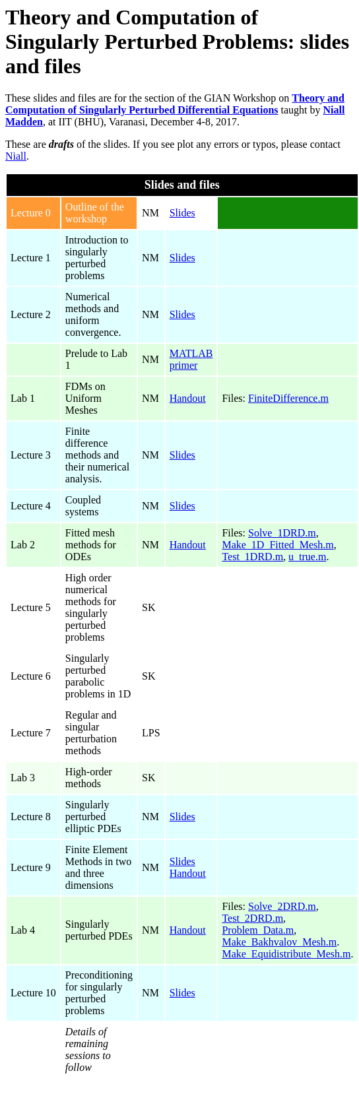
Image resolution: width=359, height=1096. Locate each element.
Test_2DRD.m (252, 918)
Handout (188, 398)
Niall (15, 156)
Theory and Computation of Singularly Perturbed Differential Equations (174, 103)
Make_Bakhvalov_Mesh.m (279, 942)
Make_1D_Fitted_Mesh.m (277, 544)
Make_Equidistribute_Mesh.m (286, 953)
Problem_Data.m (258, 930)
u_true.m (307, 556)
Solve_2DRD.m (282, 906)
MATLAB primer (191, 359)
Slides (182, 212)
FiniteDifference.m (288, 398)
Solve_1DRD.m (282, 532)
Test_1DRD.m (252, 556)
